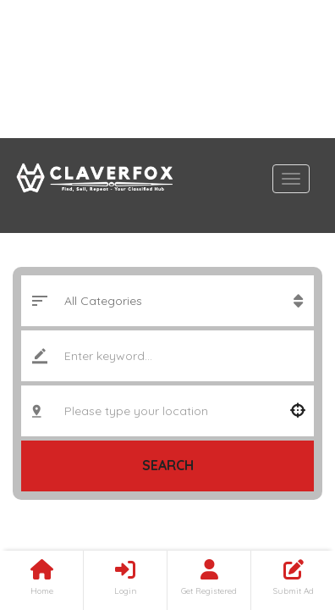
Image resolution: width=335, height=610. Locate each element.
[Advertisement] (167, 69)
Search (168, 465)
